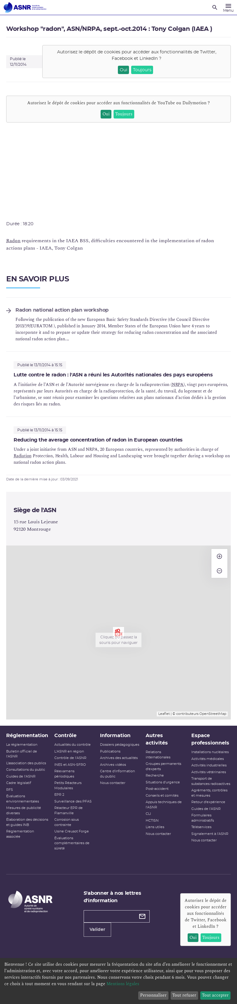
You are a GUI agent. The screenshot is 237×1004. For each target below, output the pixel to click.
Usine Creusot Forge (71, 831)
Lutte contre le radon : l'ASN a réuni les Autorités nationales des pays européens (113, 374)
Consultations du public (25, 769)
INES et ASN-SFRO (70, 764)
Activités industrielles (209, 765)
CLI (148, 813)
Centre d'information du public (117, 774)
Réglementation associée (20, 834)
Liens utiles (155, 827)
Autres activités (157, 739)
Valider (97, 929)
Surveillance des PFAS (73, 801)
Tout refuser (184, 995)
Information (115, 735)
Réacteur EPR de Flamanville (68, 810)
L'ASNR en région (69, 751)
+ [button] (220, 553)
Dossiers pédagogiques (119, 744)
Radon (13, 240)
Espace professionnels (210, 739)
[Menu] (228, 7)
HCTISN (152, 820)
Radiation (22, 456)
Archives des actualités (119, 758)
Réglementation (27, 735)
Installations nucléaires (210, 752)
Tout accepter (215, 995)
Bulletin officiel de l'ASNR (21, 754)
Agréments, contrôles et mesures (209, 793)
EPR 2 (59, 794)
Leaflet (164, 714)
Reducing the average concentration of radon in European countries (98, 440)
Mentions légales (122, 984)
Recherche (155, 775)
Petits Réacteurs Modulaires (67, 785)
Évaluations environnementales (22, 798)
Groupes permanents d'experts (163, 766)
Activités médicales (207, 759)
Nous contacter (112, 783)
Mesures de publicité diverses (23, 810)
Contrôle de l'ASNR (70, 758)
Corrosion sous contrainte (66, 822)
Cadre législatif (18, 783)
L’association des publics (26, 763)
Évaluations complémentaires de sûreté (71, 843)
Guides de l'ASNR (20, 776)
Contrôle (65, 735)
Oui (123, 70)
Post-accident (157, 788)
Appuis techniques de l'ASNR (164, 804)
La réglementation (21, 744)
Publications (110, 751)
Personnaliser (153, 995)
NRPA (178, 384)
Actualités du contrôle (72, 744)
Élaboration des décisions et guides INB (27, 822)
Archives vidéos (113, 764)
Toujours (142, 70)
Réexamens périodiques (64, 774)
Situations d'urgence (163, 782)
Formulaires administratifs (202, 818)
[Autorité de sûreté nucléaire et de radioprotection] (25, 7)
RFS (9, 789)
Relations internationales (158, 754)
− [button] (220, 568)
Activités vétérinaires (208, 772)
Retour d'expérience (208, 802)
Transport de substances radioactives (210, 781)
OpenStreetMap (212, 714)
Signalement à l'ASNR (209, 834)
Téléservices (201, 827)
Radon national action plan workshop (62, 310)
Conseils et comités (162, 795)
